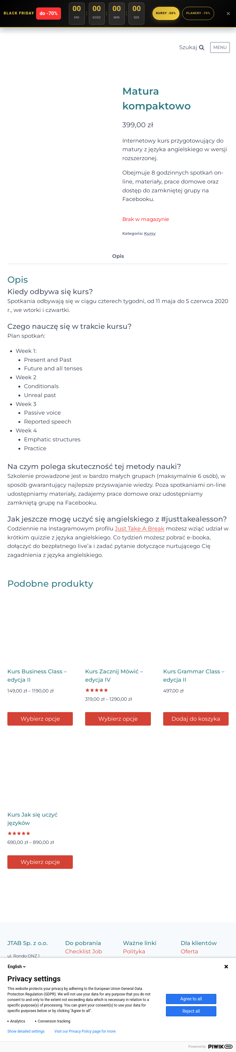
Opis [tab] (118, 256)
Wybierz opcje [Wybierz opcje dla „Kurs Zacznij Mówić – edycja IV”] (118, 718)
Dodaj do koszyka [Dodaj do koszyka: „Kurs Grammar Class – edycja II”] (195, 718)
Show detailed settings (26, 1031)
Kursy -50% (164, 13)
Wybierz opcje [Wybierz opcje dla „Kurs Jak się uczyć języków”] (40, 862)
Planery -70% (198, 13)
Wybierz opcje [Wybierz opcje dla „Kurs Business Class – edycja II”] (40, 718)
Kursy (150, 233)
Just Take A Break (139, 528)
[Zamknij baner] (228, 14)
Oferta (189, 951)
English (17, 966)
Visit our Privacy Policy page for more (85, 1031)
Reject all (191, 1011)
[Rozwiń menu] (220, 47)
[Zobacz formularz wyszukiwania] (191, 47)
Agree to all (191, 998)
